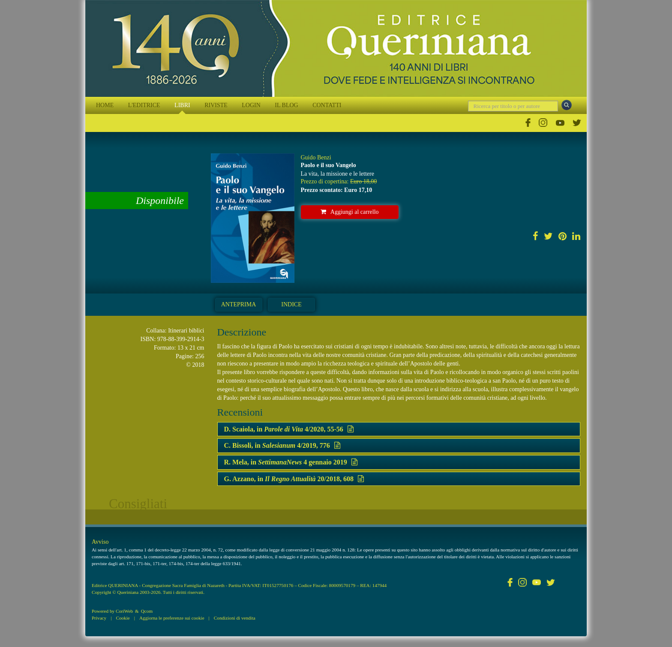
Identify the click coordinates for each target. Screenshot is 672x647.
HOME (105, 105)
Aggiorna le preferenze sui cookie (171, 617)
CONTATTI (326, 105)
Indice (291, 304)
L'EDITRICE (144, 105)
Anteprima (238, 304)
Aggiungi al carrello (350, 212)
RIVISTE (216, 105)
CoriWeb (124, 611)
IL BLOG (286, 105)
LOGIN (251, 105)
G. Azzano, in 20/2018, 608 (294, 478)
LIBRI (182, 105)
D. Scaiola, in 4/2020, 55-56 (289, 429)
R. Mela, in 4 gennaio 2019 (290, 462)
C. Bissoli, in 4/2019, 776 (282, 445)
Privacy (99, 617)
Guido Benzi (316, 157)
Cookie (122, 617)
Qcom (147, 611)
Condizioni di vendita (234, 617)
